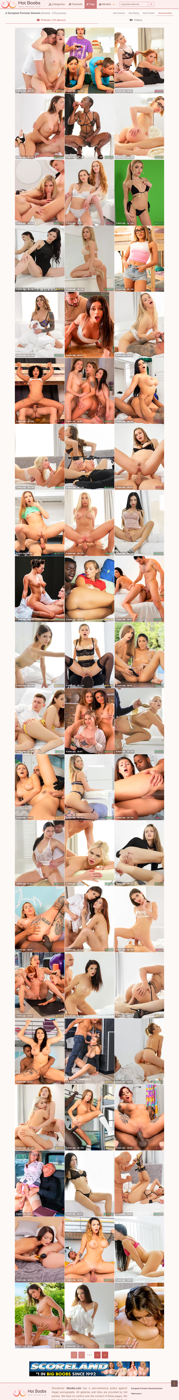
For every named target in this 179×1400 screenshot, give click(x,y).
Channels (76, 4)
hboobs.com (74, 1388)
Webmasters (136, 1394)
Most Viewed (149, 13)
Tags (91, 4)
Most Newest (119, 13)
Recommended (165, 13)
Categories (57, 4)
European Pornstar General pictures (146, 1388)
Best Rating (134, 13)
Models (105, 4)
